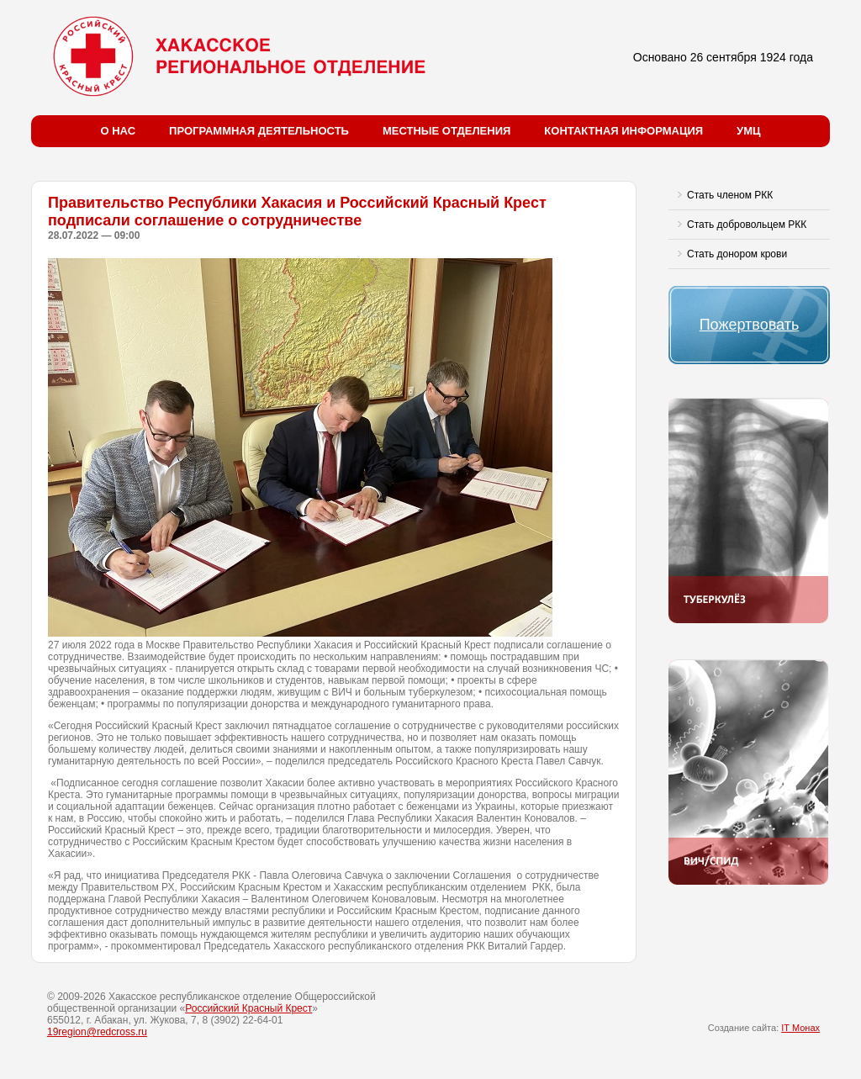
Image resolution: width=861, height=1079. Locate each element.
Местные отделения (446, 130)
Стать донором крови (737, 254)
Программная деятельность (259, 130)
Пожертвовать (750, 324)
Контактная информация (623, 130)
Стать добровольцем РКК (746, 224)
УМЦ (748, 130)
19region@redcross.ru (97, 1032)
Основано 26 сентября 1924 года (723, 57)
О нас (118, 130)
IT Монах (800, 1028)
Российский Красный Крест (248, 1008)
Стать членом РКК (730, 195)
